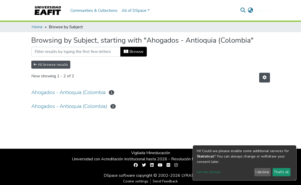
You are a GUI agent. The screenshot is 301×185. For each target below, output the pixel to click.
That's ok (281, 172)
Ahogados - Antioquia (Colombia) (69, 106)
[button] (250, 10)
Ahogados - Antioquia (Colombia (68, 92)
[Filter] (76, 52)
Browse (133, 51)
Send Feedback (165, 181)
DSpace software (119, 175)
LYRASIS (189, 175)
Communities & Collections (94, 10)
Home (37, 27)
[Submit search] (243, 10)
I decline (262, 172)
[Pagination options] (264, 77)
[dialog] (244, 163)
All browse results (51, 64)
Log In (260, 10)
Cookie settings (135, 181)
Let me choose (209, 172)
